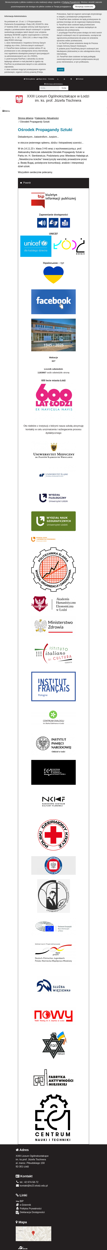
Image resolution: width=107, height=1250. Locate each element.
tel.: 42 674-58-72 (27, 1182)
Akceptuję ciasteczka (84, 6)
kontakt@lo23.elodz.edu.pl (32, 1185)
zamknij (60, 69)
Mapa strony (41, 79)
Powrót (27, 182)
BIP (20, 1201)
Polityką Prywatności (71, 2)
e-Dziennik (23, 1204)
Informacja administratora (53, 84)
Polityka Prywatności (28, 1208)
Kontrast (79, 79)
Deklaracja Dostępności (30, 1212)
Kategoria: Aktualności (47, 118)
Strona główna (29, 79)
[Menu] (53, 111)
